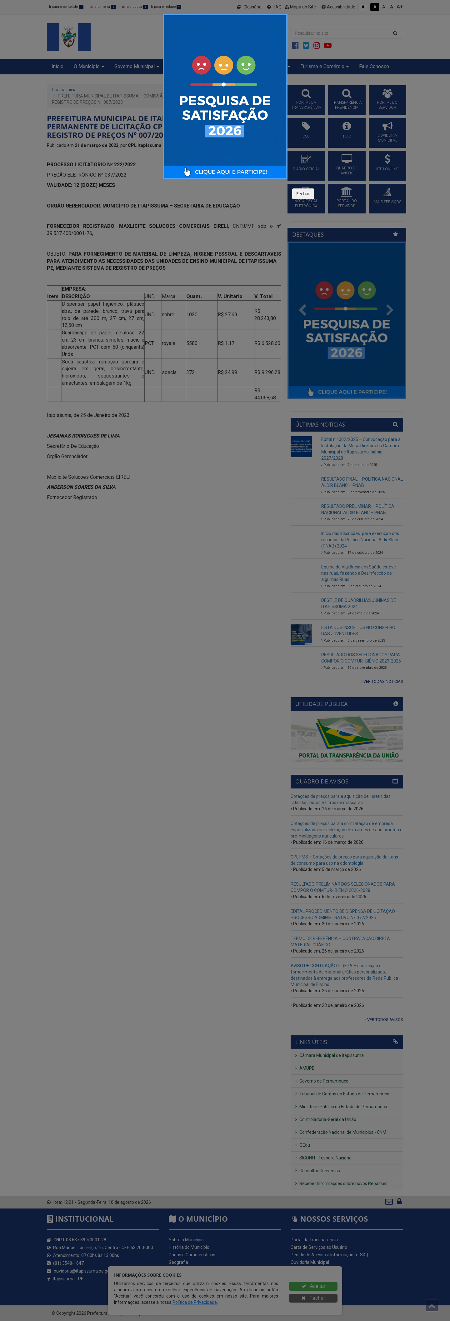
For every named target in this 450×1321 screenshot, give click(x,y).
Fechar (303, 194)
